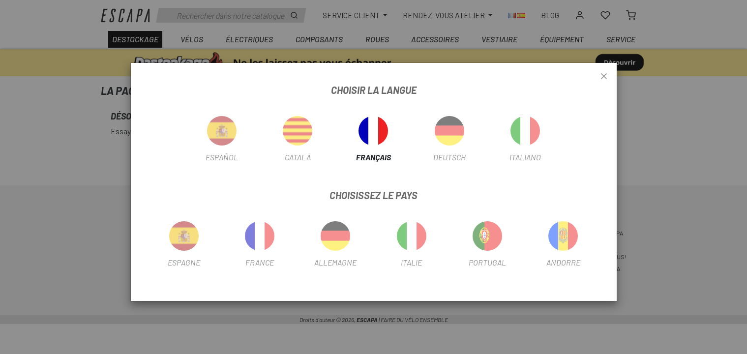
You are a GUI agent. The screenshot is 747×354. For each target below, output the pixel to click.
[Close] (604, 77)
